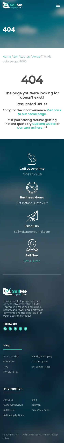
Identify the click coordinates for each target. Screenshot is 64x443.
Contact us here (29, 128)
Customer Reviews (13, 404)
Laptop (25, 56)
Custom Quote (44, 124)
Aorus (36, 56)
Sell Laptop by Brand (14, 415)
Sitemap (36, 404)
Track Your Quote (41, 410)
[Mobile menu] (58, 5)
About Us (8, 399)
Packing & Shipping (42, 356)
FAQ (5, 366)
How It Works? (11, 356)
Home (7, 56)
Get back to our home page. (40, 112)
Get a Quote (32, 261)
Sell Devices (9, 410)
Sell (15, 56)
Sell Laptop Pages (41, 366)
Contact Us (9, 361)
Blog (34, 399)
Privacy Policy (10, 371)
